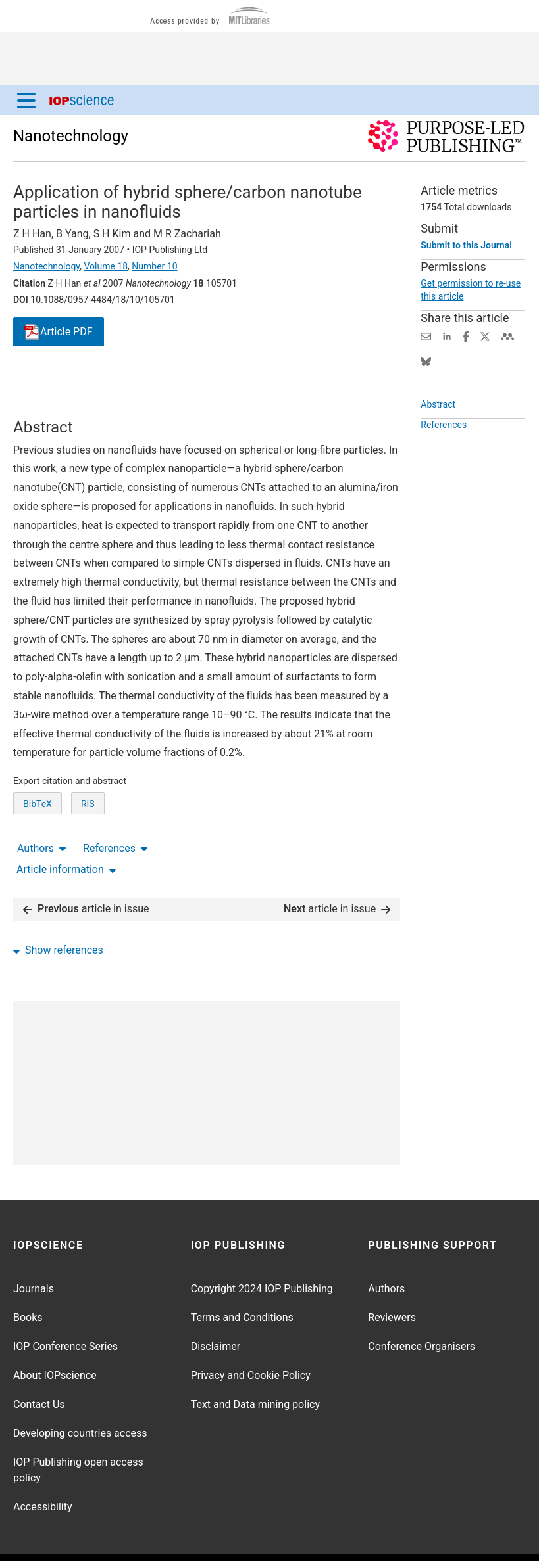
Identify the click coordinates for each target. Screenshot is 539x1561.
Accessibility (42, 1471)
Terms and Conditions (242, 1282)
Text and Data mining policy (255, 1369)
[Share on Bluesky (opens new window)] (426, 360)
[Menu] (26, 100)
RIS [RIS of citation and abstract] (88, 828)
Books (28, 1282)
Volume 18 (106, 266)
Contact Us (39, 1369)
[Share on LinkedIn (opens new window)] (447, 335)
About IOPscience (55, 1340)
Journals (33, 1253)
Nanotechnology (70, 136)
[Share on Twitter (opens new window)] (485, 335)
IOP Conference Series (65, 1311)
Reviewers (392, 1282)
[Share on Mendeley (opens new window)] (507, 335)
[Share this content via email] (426, 335)
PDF (58, 332)
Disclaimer (215, 1311)
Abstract (438, 409)
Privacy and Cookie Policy (251, 1340)
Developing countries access (80, 1397)
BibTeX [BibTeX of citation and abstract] (37, 828)
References (115, 381)
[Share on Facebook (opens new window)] (466, 335)
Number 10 (154, 266)
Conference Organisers (421, 1311)
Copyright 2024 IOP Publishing (262, 1253)
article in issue (86, 874)
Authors (41, 381)
